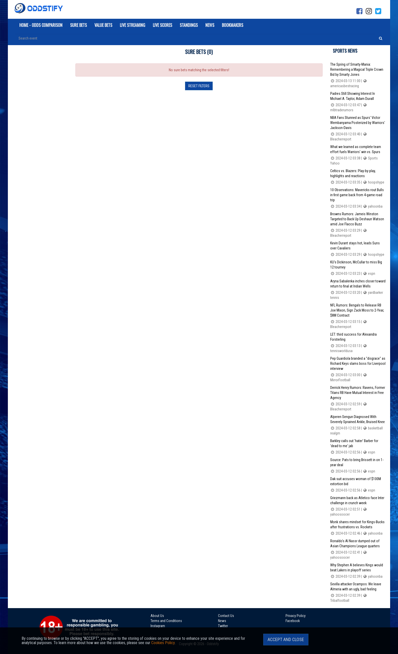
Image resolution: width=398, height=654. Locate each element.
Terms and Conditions (166, 621)
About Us (157, 616)
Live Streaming (132, 25)
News (209, 25)
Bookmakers (232, 25)
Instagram (158, 626)
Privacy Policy (296, 616)
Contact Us (226, 616)
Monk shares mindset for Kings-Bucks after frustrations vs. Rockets (358, 528)
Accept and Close (286, 639)
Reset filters (198, 86)
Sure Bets (78, 25)
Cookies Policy (163, 642)
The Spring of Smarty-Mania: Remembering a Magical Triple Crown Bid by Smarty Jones (358, 75)
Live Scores (162, 25)
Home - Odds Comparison (40, 25)
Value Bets (103, 25)
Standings (189, 25)
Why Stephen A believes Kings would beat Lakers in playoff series (358, 571)
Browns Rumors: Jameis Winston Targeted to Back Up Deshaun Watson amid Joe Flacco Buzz (358, 225)
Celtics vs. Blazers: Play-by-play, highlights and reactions (358, 177)
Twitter (223, 626)
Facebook (293, 621)
